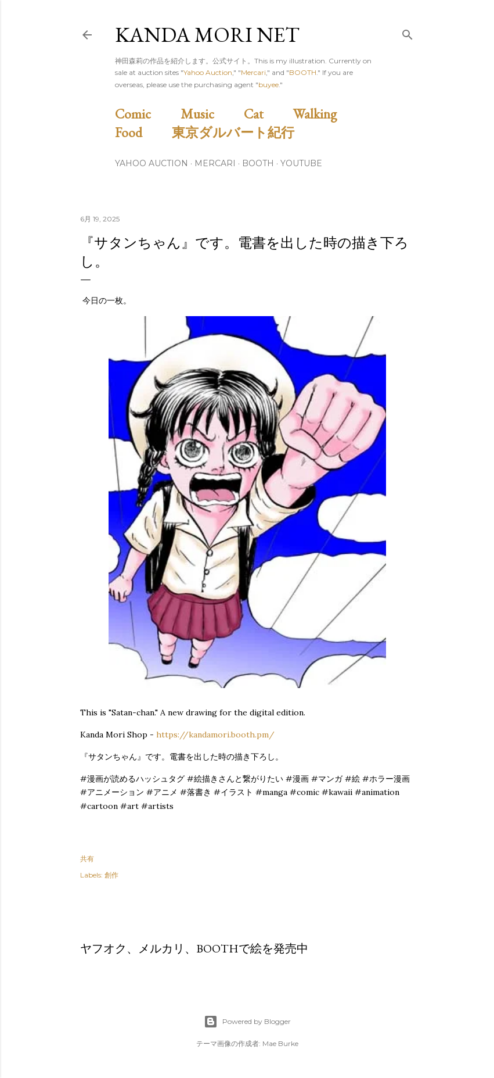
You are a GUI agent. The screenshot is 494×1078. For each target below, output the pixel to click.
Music (211, 114)
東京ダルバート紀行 (240, 132)
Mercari (253, 72)
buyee (268, 84)
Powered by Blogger (247, 1022)
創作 (111, 875)
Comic (146, 114)
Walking (328, 114)
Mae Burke (280, 1043)
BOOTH (302, 72)
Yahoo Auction (207, 72)
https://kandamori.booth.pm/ (215, 734)
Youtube (301, 163)
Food (142, 132)
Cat (267, 114)
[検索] (407, 32)
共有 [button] (87, 858)
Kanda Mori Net (207, 34)
